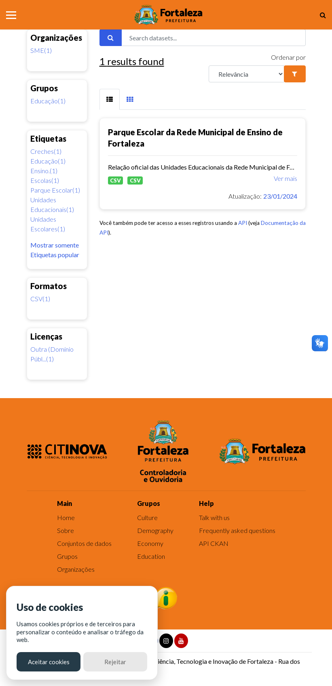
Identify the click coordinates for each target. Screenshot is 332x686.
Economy (150, 543)
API (242, 223)
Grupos (67, 556)
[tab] (109, 99)
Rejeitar (115, 661)
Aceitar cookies (49, 661)
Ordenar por (288, 57)
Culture (147, 517)
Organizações (76, 569)
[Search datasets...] (213, 37)
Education (151, 556)
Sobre (65, 530)
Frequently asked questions (237, 530)
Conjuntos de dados (84, 543)
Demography (155, 530)
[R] (247, 73)
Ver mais (285, 178)
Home (66, 517)
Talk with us (214, 517)
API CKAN (213, 543)
